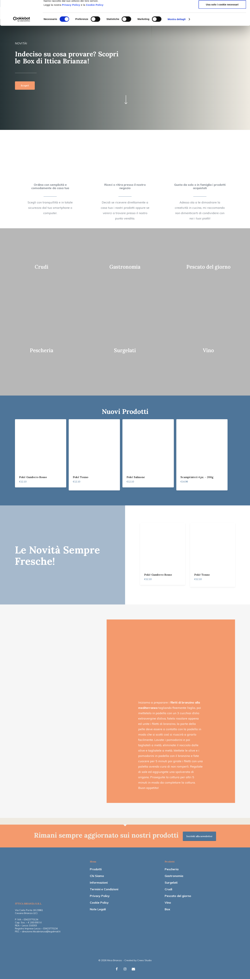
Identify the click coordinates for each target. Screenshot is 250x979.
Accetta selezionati (222, 18)
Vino (168, 902)
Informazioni (99, 882)
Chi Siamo (97, 876)
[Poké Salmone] (148, 445)
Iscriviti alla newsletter (199, 836)
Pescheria (171, 869)
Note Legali (98, 909)
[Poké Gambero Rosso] (40, 445)
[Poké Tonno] (94, 445)
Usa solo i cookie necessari (222, 27)
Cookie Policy (94, 28)
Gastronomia (174, 876)
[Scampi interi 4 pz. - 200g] (202, 445)
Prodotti (96, 869)
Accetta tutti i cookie (222, 8)
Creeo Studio (144, 960)
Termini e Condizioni (104, 889)
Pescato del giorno (178, 896)
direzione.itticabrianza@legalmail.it (41, 931)
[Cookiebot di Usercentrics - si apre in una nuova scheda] (21, 42)
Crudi (168, 889)
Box (167, 909)
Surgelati (171, 882)
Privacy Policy (71, 28)
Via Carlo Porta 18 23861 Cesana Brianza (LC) (29, 912)
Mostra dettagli (177, 42)
